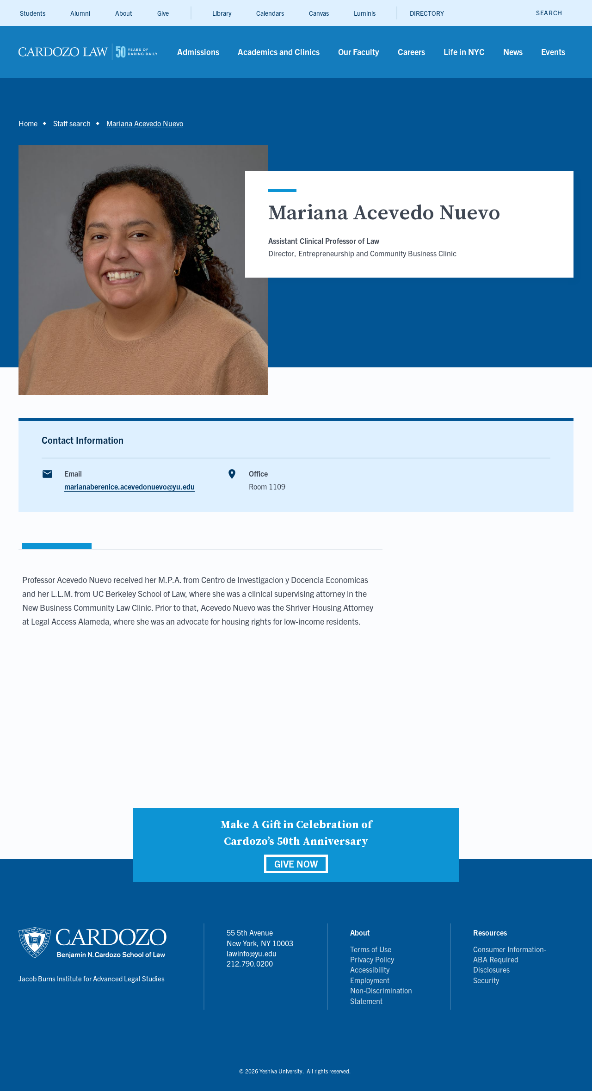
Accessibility (369, 969)
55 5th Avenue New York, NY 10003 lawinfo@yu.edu (260, 943)
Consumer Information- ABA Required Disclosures (509, 959)
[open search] (549, 12)
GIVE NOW (296, 863)
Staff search (72, 123)
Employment (369, 980)
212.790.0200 (250, 963)
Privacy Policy (372, 959)
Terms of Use (370, 949)
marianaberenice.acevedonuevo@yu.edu (129, 486)
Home (27, 123)
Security (486, 980)
